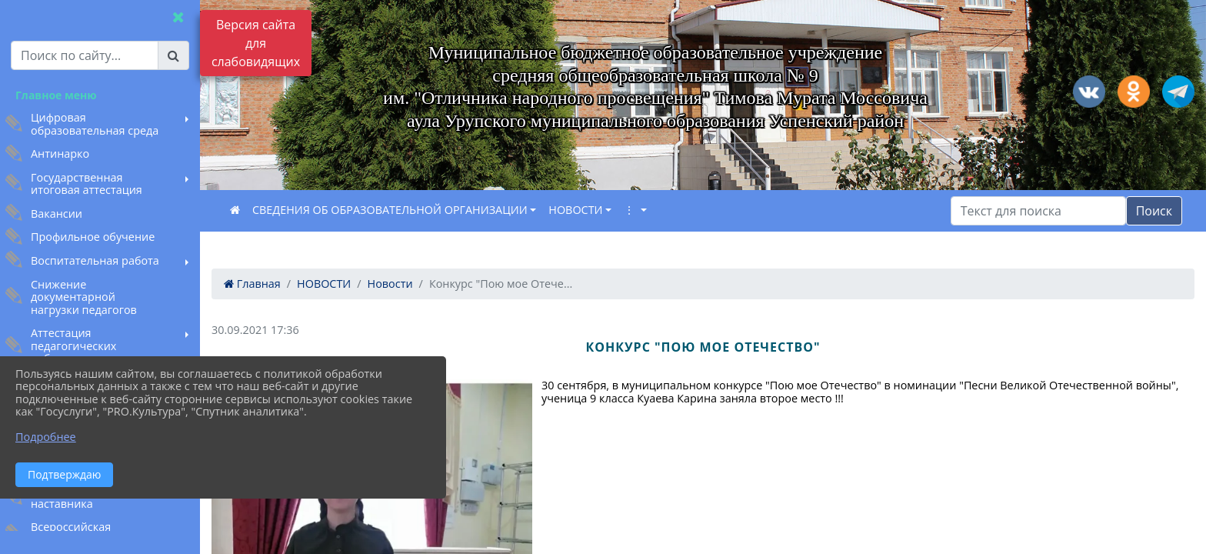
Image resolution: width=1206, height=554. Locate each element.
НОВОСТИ (575, 209)
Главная (252, 283)
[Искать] (1038, 210)
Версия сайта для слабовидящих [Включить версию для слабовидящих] (256, 43)
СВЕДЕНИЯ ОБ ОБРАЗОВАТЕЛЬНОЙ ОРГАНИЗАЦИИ (390, 209)
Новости (390, 283)
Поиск (1154, 210)
